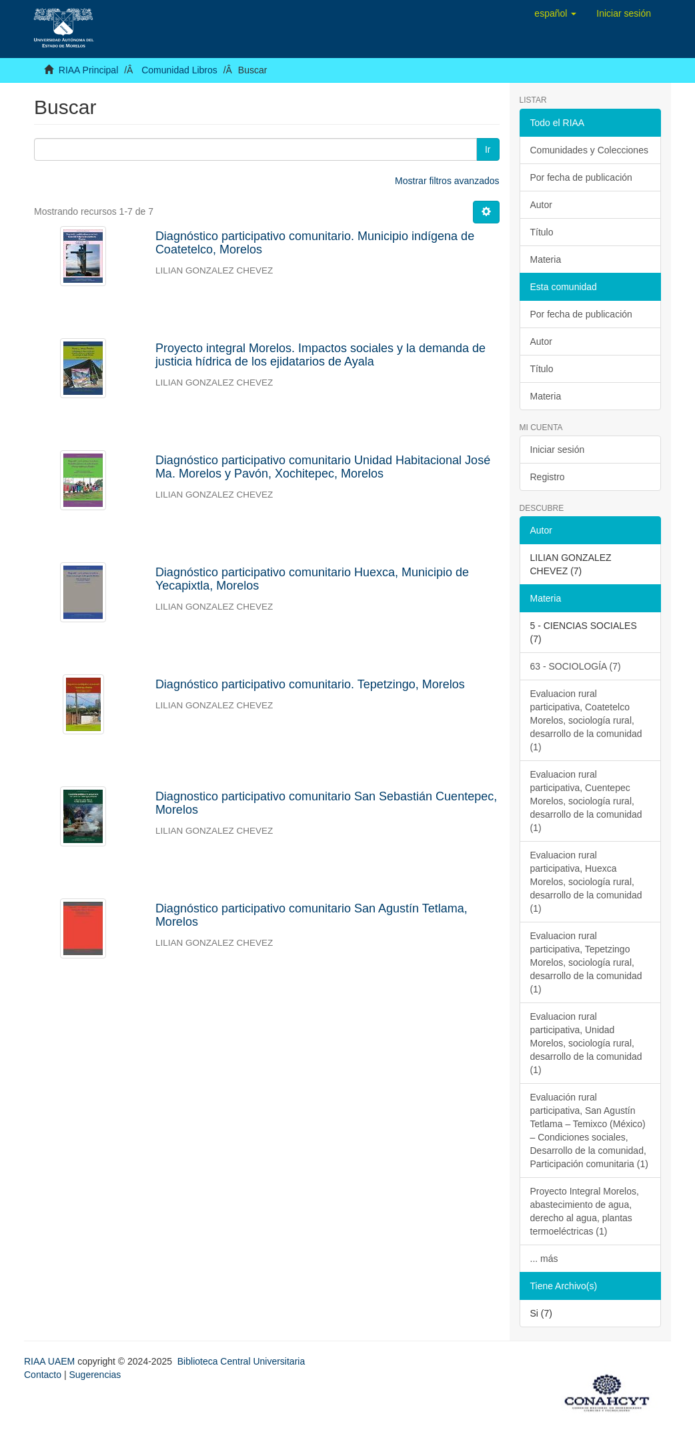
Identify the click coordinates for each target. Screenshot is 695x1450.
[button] (555, 13)
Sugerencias (95, 1374)
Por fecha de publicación (581, 177)
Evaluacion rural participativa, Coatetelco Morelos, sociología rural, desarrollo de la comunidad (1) (586, 720)
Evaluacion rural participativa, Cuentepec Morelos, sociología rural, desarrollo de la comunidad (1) (586, 801)
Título (542, 232)
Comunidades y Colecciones (589, 150)
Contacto (42, 1374)
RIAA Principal (88, 70)
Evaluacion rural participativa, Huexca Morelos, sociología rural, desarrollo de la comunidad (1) (586, 882)
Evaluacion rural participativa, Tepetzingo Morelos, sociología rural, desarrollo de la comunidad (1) (586, 962)
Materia (546, 259)
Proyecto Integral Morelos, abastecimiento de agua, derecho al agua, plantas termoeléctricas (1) (584, 1211)
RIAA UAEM (50, 1361)
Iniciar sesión (557, 449)
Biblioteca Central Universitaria (241, 1361)
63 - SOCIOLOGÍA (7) (575, 666)
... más (544, 1258)
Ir (488, 149)
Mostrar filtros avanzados (447, 180)
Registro (547, 477)
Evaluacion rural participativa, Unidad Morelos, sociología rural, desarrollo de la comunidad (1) (586, 1043)
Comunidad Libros (179, 70)
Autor (541, 204)
